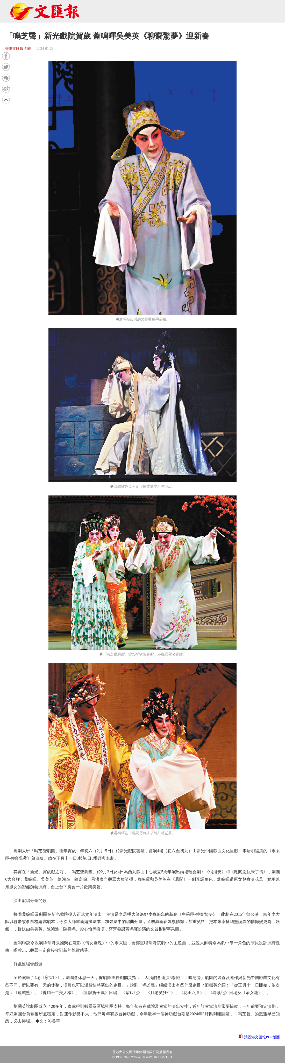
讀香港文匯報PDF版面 (262, 1037)
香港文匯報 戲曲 (18, 49)
